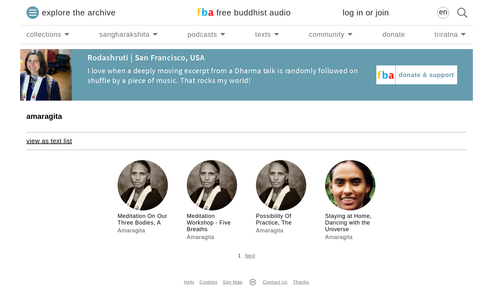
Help (189, 282)
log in (366, 13)
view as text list (49, 140)
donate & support (426, 74)
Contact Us (275, 282)
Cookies (208, 282)
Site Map (232, 282)
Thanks (301, 282)
